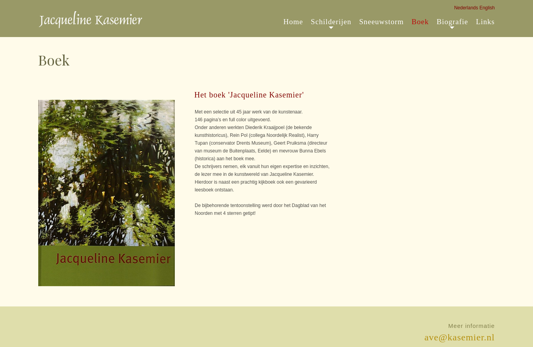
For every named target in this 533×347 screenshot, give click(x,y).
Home (293, 22)
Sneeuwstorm (381, 22)
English (487, 8)
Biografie (452, 22)
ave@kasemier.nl (460, 337)
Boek (420, 22)
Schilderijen (331, 22)
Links (485, 22)
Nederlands (466, 8)
